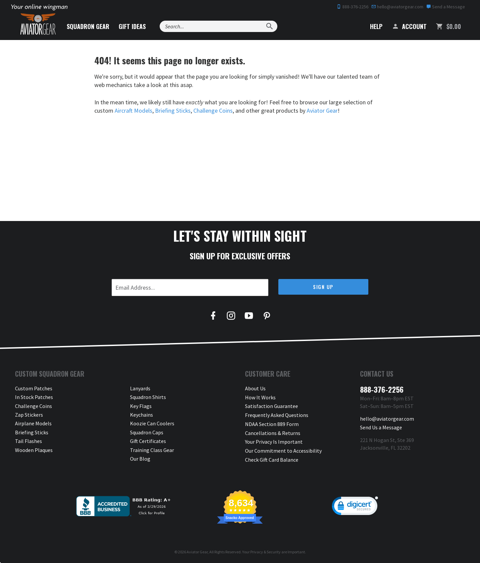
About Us (255, 388)
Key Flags (141, 406)
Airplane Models (33, 423)
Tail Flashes (28, 441)
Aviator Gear (322, 110)
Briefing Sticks (173, 110)
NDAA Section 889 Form (272, 423)
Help (371, 26)
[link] (355, 506)
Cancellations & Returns (272, 432)
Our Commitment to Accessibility (283, 450)
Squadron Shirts (148, 397)
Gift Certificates (148, 441)
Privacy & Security (265, 550)
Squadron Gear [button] (91, 26)
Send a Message (445, 7)
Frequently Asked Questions (276, 414)
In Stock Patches (34, 397)
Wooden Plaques (34, 450)
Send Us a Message (381, 427)
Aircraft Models (133, 110)
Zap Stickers (29, 414)
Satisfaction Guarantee (271, 406)
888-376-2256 (352, 7)
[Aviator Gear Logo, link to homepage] (39, 25)
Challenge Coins (213, 110)
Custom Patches (33, 388)
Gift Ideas (135, 26)
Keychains (141, 414)
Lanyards (140, 388)
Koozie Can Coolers (152, 423)
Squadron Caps (146, 432)
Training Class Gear (152, 450)
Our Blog (140, 458)
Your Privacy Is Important (274, 441)
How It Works (260, 397)
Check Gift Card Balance (271, 458)
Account (409, 26)
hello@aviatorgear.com (397, 7)
